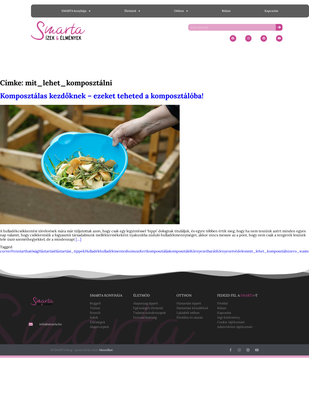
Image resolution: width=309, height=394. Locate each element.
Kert (143, 251)
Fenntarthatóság (25, 251)
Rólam (226, 11)
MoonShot (106, 350)
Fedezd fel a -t (237, 295)
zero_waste (299, 251)
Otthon (181, 11)
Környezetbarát (203, 251)
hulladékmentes (113, 251)
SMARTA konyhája (76, 11)
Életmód (132, 11)
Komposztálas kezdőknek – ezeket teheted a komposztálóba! (101, 95)
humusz (133, 251)
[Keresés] (279, 27)
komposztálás (158, 251)
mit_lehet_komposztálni (268, 251)
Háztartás (46, 251)
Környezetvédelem (231, 251)
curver (5, 251)
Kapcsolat (271, 11)
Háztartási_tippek (69, 251)
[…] (78, 239)
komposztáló (179, 251)
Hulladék (92, 251)
